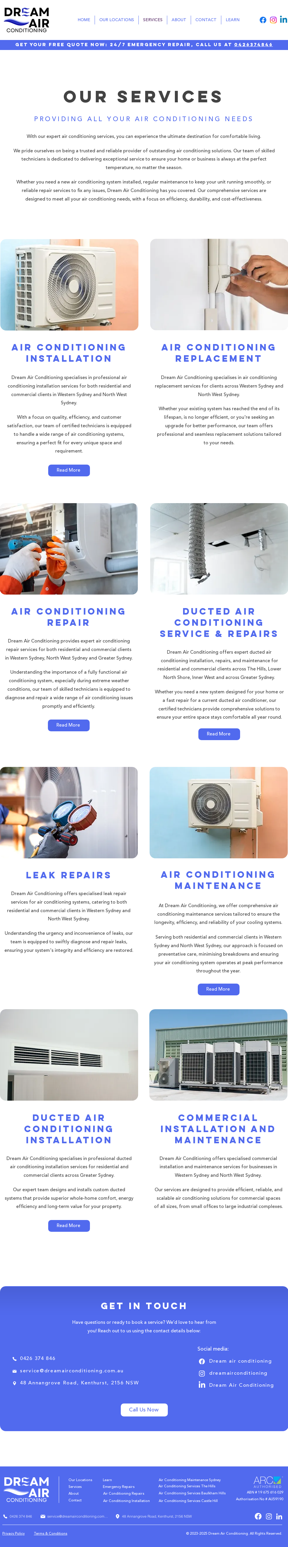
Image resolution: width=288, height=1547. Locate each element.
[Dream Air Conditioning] (237, 1385)
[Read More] (69, 470)
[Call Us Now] (144, 1410)
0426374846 (253, 44)
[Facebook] (263, 20)
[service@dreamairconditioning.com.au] (70, 1371)
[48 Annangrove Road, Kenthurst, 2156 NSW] (78, 1383)
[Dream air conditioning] (237, 1361)
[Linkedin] (283, 20)
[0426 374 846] (35, 1359)
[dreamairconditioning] (237, 1373)
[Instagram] (273, 20)
